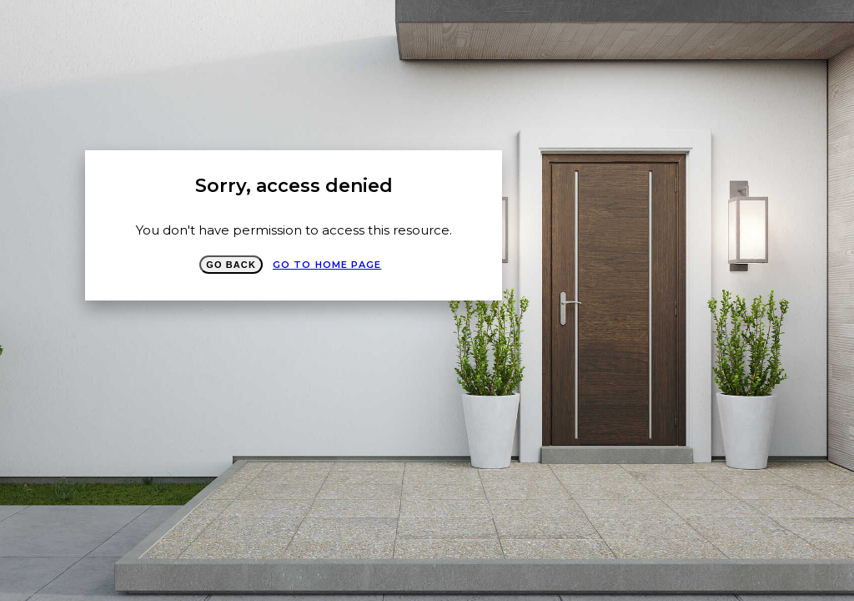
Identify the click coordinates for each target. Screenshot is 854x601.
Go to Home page (327, 264)
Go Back (231, 265)
